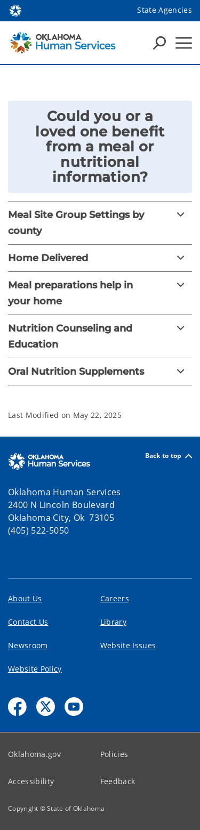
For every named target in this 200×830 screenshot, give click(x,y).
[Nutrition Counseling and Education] (100, 336)
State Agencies (164, 10)
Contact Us (28, 622)
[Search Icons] (159, 42)
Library (113, 622)
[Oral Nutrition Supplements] (100, 371)
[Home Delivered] (100, 258)
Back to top (168, 456)
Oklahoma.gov (34, 754)
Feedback (117, 781)
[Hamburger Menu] (183, 43)
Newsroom (28, 645)
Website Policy (35, 669)
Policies (114, 754)
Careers (114, 598)
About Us (25, 598)
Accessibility (31, 781)
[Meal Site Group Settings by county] (100, 223)
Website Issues (128, 645)
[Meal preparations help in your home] (100, 293)
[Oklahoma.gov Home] (15, 10)
